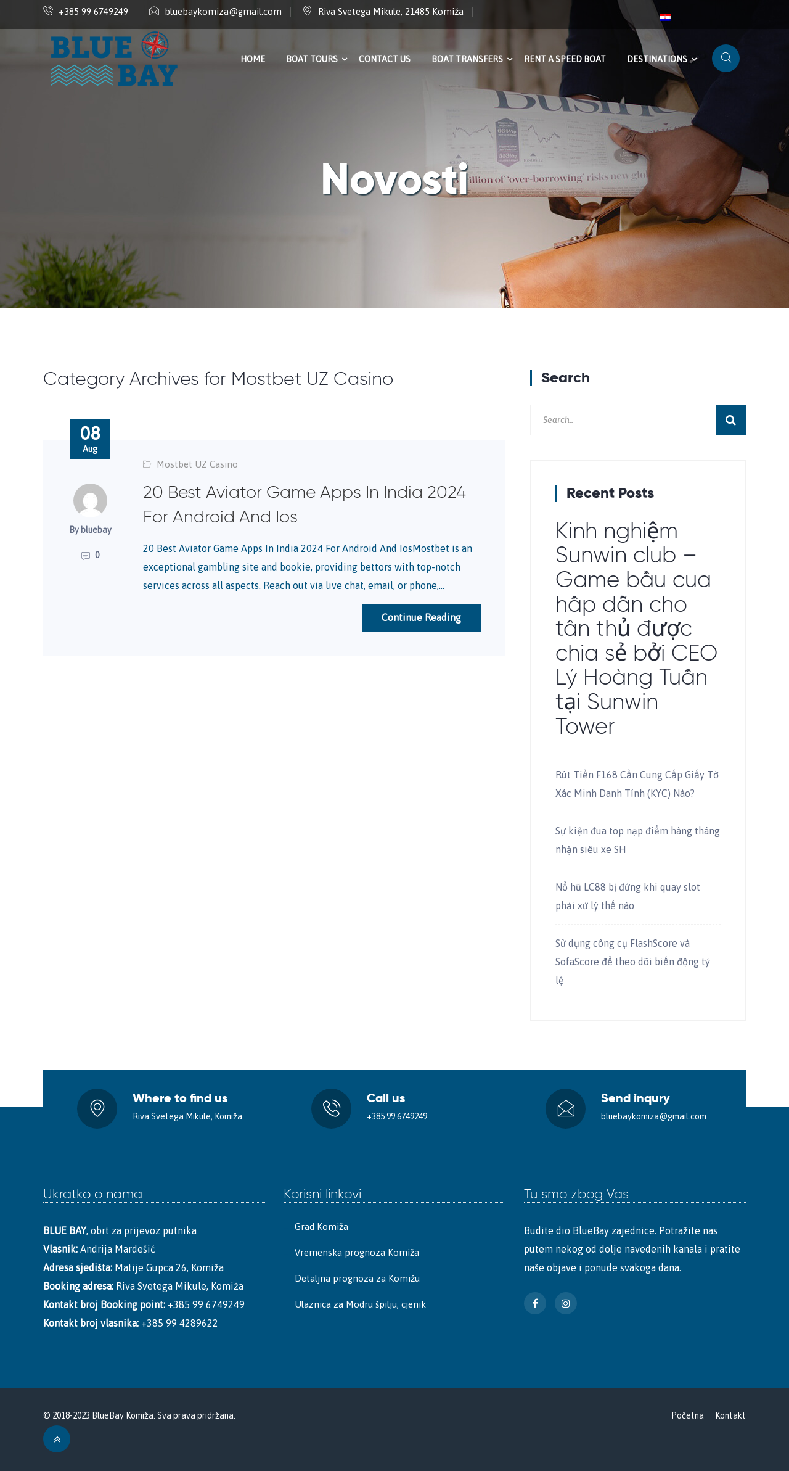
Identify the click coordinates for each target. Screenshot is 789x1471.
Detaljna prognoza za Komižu (357, 1278)
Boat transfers (467, 59)
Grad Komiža (321, 1226)
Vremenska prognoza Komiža (357, 1252)
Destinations (657, 59)
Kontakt (730, 1415)
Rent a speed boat (565, 59)
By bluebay (90, 530)
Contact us (385, 59)
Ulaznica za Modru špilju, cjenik (360, 1304)
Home (252, 59)
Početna (687, 1415)
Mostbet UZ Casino (197, 464)
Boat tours (312, 59)
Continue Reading (421, 617)
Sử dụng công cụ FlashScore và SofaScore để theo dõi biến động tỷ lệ (632, 961)
